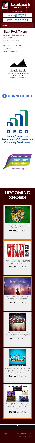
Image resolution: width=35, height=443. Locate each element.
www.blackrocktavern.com (10, 51)
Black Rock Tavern (15, 31)
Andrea (5, 41)
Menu (5, 25)
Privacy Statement (27, 436)
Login (31, 439)
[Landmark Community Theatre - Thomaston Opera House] (16, 5)
